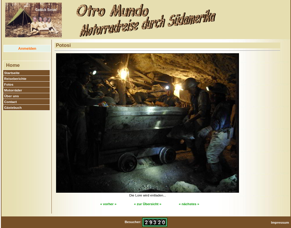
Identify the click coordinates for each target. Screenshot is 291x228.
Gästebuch (13, 107)
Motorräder (13, 90)
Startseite (12, 73)
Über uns (11, 96)
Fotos (8, 84)
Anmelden (27, 48)
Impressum (280, 222)
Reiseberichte (15, 78)
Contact (10, 102)
